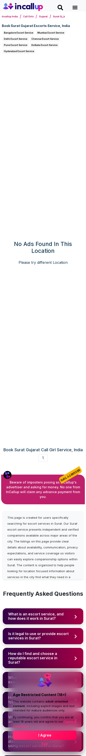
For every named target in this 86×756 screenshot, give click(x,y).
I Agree (44, 735)
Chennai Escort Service (45, 38)
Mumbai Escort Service (50, 32)
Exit (45, 744)
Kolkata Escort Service (44, 45)
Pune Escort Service (15, 45)
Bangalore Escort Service (18, 32)
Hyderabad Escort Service (19, 51)
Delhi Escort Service (15, 38)
